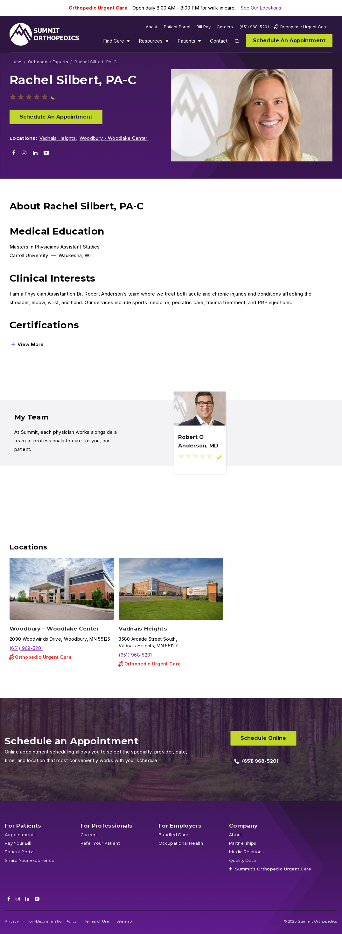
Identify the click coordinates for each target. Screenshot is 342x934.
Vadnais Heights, (58, 138)
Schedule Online (263, 738)
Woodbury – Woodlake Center (54, 628)
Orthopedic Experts (48, 61)
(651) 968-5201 (26, 648)
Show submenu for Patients (200, 42)
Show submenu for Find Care (129, 42)
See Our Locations (261, 8)
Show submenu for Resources (167, 42)
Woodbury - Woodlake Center (114, 138)
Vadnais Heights (143, 628)
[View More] (27, 344)
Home (15, 61)
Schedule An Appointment (56, 117)
